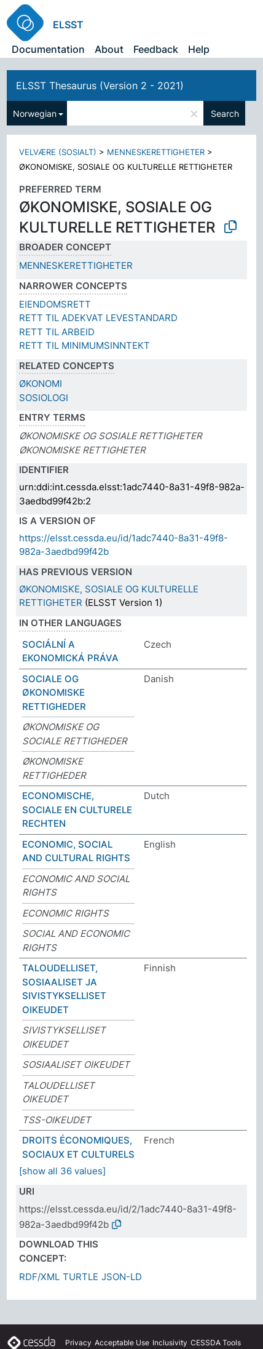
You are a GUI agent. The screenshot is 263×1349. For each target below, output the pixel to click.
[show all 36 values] (62, 1171)
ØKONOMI (40, 383)
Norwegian (35, 113)
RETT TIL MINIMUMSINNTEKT (84, 345)
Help (199, 49)
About (109, 49)
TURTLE (80, 1277)
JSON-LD (121, 1277)
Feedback (155, 49)
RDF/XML (39, 1277)
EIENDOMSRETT (55, 304)
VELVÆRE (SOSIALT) (57, 152)
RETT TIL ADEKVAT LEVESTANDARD (98, 318)
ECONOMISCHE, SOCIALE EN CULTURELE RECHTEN (77, 809)
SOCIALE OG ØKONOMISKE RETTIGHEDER (54, 692)
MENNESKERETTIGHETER (156, 152)
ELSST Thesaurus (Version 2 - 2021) (100, 85)
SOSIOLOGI (43, 398)
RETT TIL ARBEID (57, 332)
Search (225, 113)
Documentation (48, 49)
